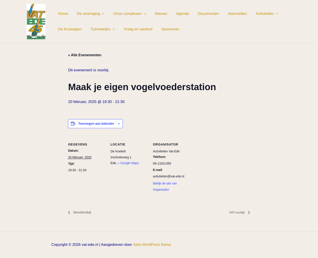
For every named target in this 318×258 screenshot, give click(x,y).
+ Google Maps (128, 163)
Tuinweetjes (101, 29)
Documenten (201, 14)
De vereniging (88, 13)
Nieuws (156, 14)
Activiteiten (257, 13)
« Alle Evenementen (84, 55)
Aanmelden (228, 14)
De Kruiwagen (69, 29)
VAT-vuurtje (236, 212)
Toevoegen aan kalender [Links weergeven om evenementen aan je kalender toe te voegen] (96, 123)
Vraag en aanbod (134, 29)
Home (62, 14)
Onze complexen (126, 13)
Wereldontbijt (83, 212)
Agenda (176, 14)
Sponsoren (166, 29)
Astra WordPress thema (152, 245)
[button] (100, 13)
